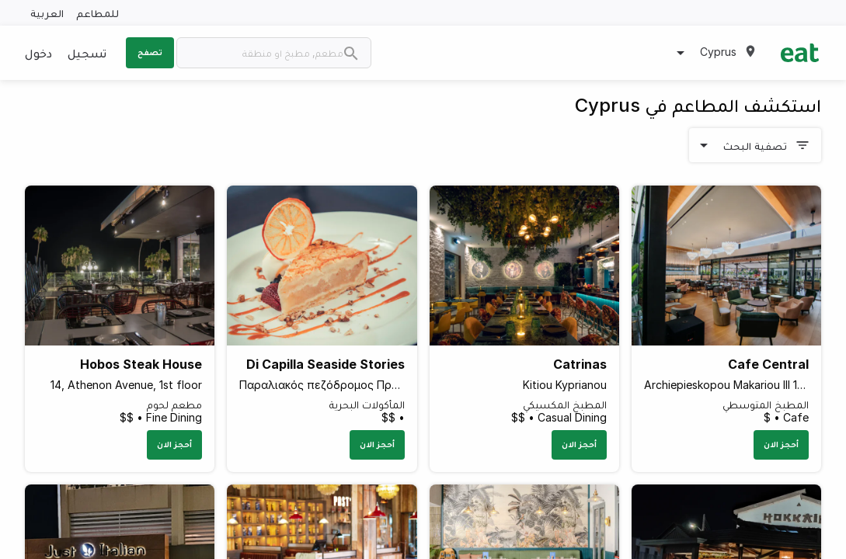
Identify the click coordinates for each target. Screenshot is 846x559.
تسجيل (87, 53)
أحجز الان (781, 444)
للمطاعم (97, 12)
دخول (38, 53)
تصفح (150, 52)
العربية (47, 12)
